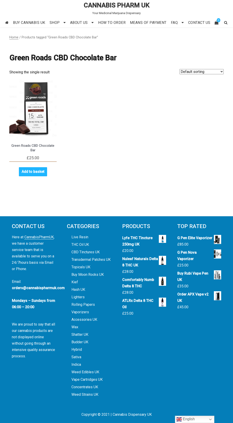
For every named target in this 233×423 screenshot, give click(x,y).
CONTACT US (199, 22)
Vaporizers (80, 312)
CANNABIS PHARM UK (116, 5)
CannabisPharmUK (39, 237)
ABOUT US (79, 22)
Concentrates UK (84, 387)
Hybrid (76, 349)
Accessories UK (84, 319)
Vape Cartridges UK (87, 379)
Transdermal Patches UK (91, 259)
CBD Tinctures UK (85, 252)
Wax (74, 327)
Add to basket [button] (33, 171)
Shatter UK (79, 334)
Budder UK (79, 342)
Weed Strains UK (84, 394)
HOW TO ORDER (112, 22)
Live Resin (79, 237)
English (185, 419)
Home (13, 37)
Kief (74, 282)
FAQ (174, 22)
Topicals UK (80, 267)
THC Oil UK (80, 244)
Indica (76, 364)
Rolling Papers (83, 304)
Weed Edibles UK (85, 372)
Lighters (78, 297)
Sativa (76, 357)
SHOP (55, 22)
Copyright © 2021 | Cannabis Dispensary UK (116, 414)
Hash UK (78, 289)
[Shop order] (202, 71)
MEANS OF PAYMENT (148, 22)
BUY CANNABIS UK (29, 22)
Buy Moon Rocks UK (87, 274)
